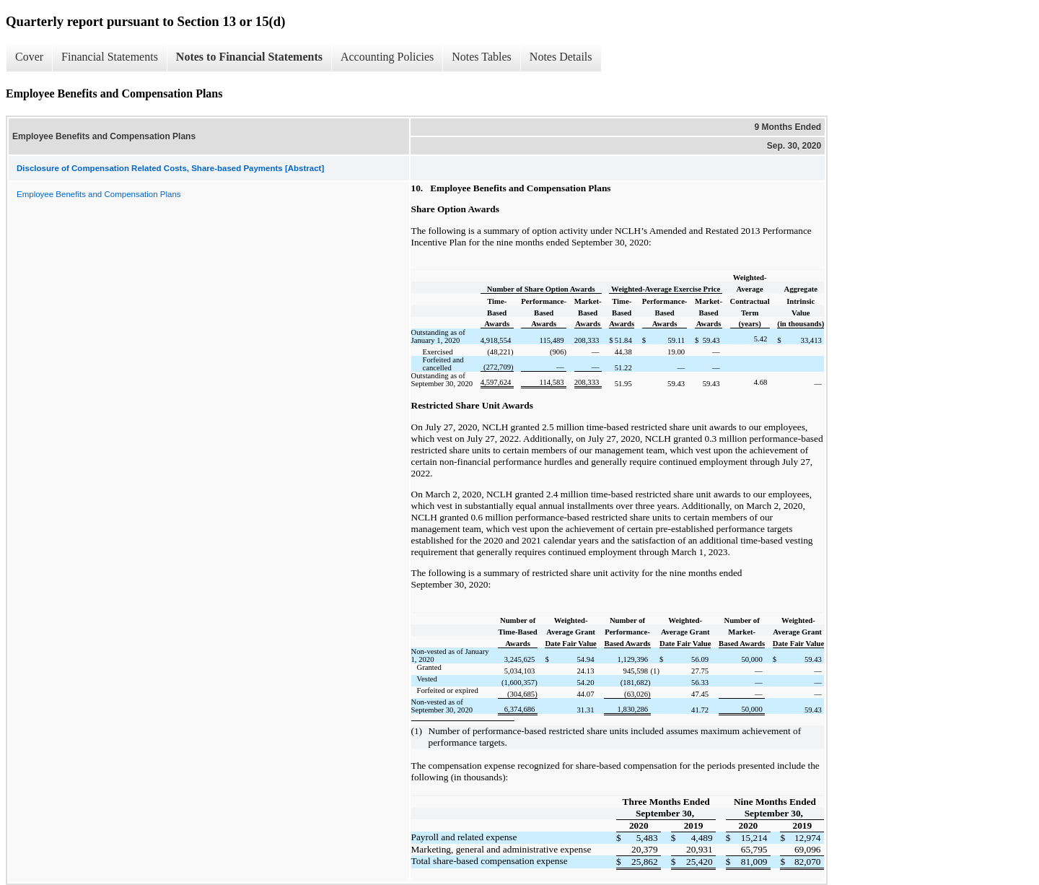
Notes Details (561, 57)
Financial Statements (109, 57)
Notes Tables (482, 57)
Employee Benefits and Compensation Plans (99, 194)
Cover (29, 57)
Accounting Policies (387, 57)
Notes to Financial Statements (249, 57)
